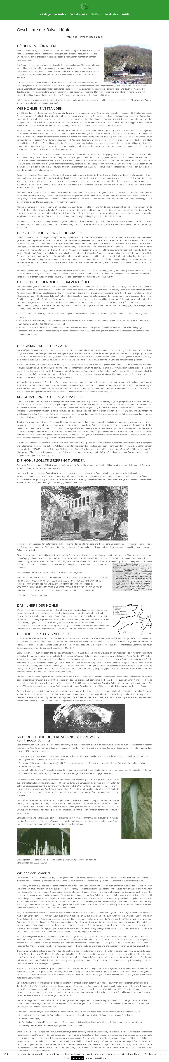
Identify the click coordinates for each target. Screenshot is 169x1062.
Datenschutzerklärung (95, 1058)
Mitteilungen (45, 14)
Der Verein (59, 14)
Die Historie (110, 14)
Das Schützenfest (77, 14)
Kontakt (125, 14)
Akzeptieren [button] (78, 1058)
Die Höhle (95, 14)
